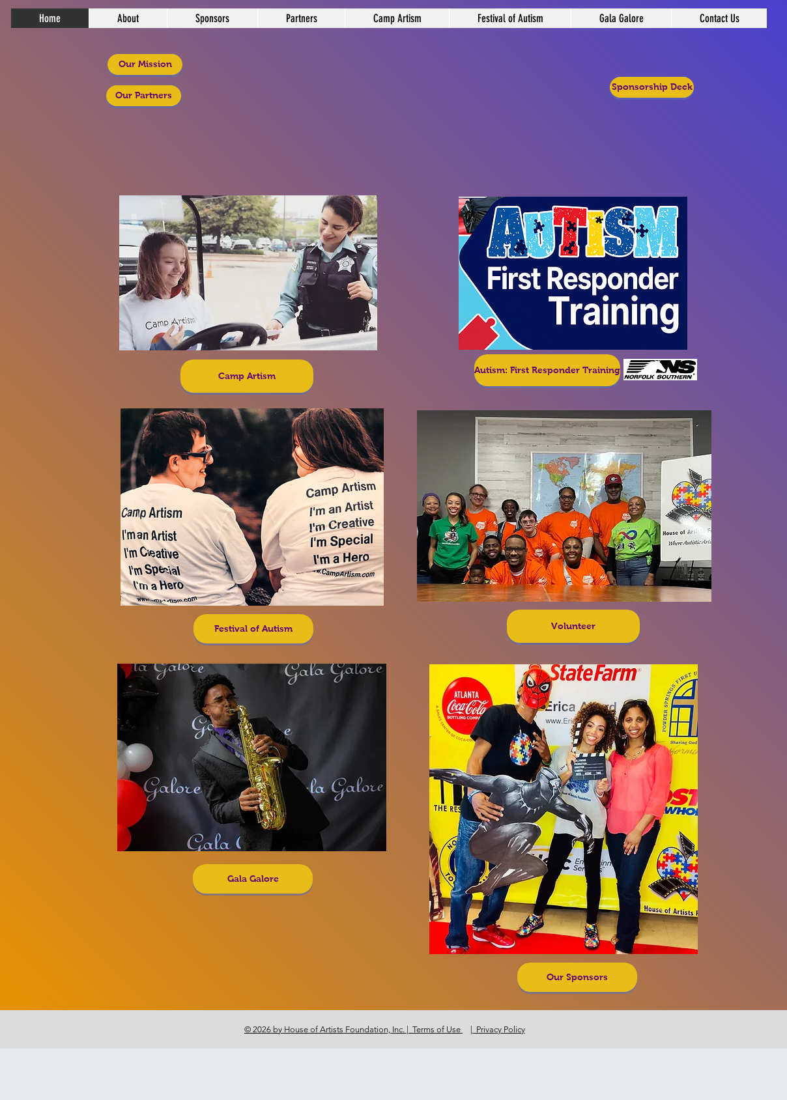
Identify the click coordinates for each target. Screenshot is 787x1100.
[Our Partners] (143, 95)
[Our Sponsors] (577, 977)
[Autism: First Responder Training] (547, 370)
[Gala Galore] (253, 879)
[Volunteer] (573, 626)
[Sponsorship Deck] (652, 87)
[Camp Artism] (246, 376)
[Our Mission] (144, 64)
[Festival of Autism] (253, 628)
